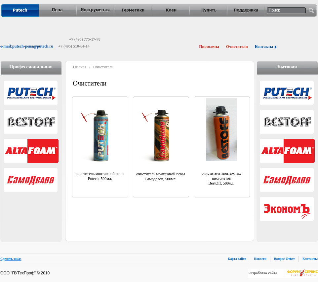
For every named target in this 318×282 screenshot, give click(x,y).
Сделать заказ (10, 259)
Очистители (237, 46)
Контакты (264, 46)
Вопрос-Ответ (284, 259)
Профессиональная (31, 66)
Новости (260, 259)
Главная (79, 67)
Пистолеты (209, 46)
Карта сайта (237, 259)
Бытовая (287, 66)
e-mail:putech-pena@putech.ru (26, 46)
